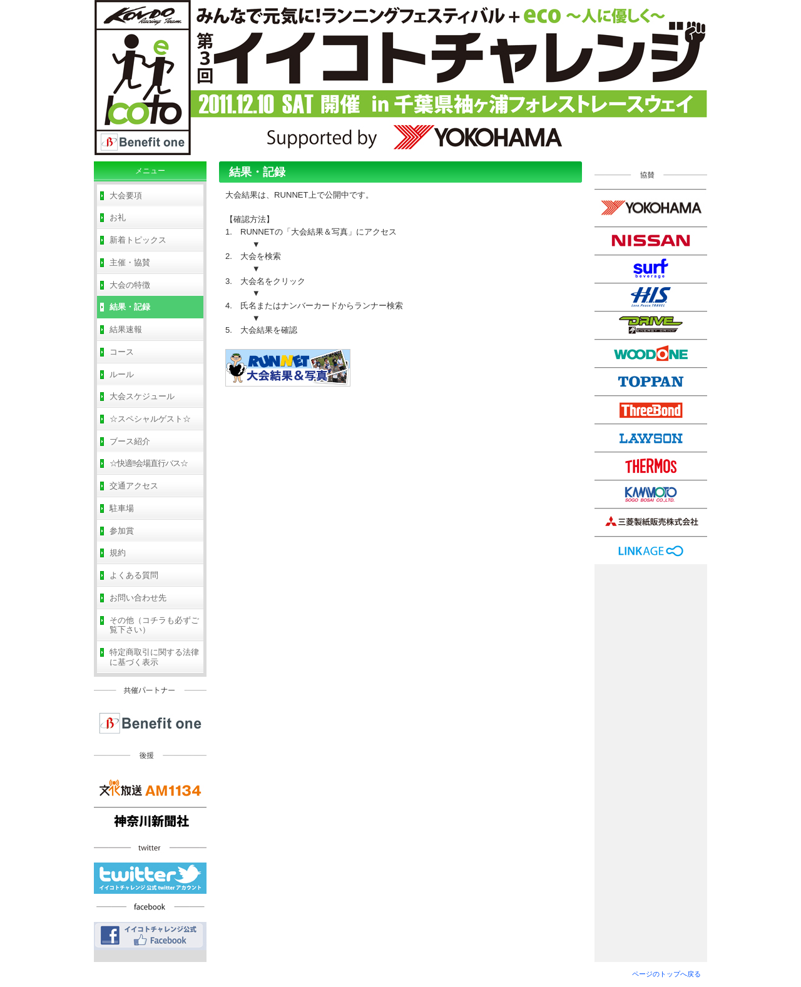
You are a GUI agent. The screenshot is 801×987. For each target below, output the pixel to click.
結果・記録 (130, 306)
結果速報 (126, 329)
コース (122, 352)
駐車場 (122, 508)
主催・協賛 (130, 262)
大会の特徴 (130, 285)
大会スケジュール (142, 396)
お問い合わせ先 (138, 597)
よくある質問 (134, 575)
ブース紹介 (130, 441)
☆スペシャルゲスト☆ (150, 418)
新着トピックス (138, 240)
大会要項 (126, 195)
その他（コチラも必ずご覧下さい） (154, 625)
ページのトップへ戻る (666, 974)
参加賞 (122, 530)
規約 (118, 552)
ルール (122, 374)
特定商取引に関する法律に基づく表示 (154, 657)
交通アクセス (134, 485)
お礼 (118, 217)
